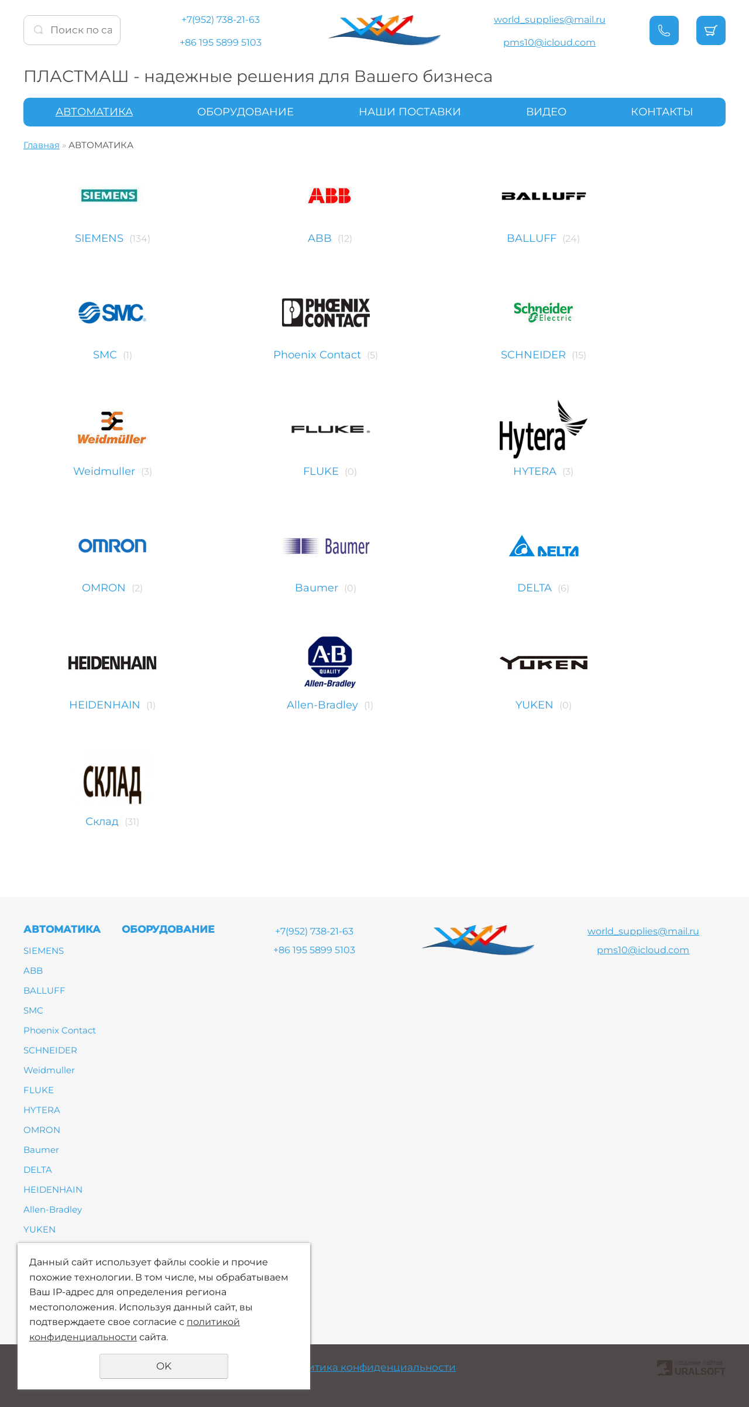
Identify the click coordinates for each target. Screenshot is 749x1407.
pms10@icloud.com (549, 42)
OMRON (104, 587)
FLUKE (365, 471)
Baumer (365, 587)
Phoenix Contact (366, 354)
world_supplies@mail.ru (550, 19)
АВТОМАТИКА (94, 111)
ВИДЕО (546, 111)
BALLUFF (624, 238)
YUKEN (626, 705)
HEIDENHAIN (104, 705)
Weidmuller (104, 471)
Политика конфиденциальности (371, 1367)
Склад (103, 821)
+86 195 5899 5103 (221, 42)
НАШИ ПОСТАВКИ (410, 111)
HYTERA (627, 471)
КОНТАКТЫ (662, 111)
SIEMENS (99, 238)
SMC (105, 354)
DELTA (627, 587)
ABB (364, 238)
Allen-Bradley (366, 705)
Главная (41, 144)
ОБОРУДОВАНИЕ (245, 111)
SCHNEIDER (625, 354)
